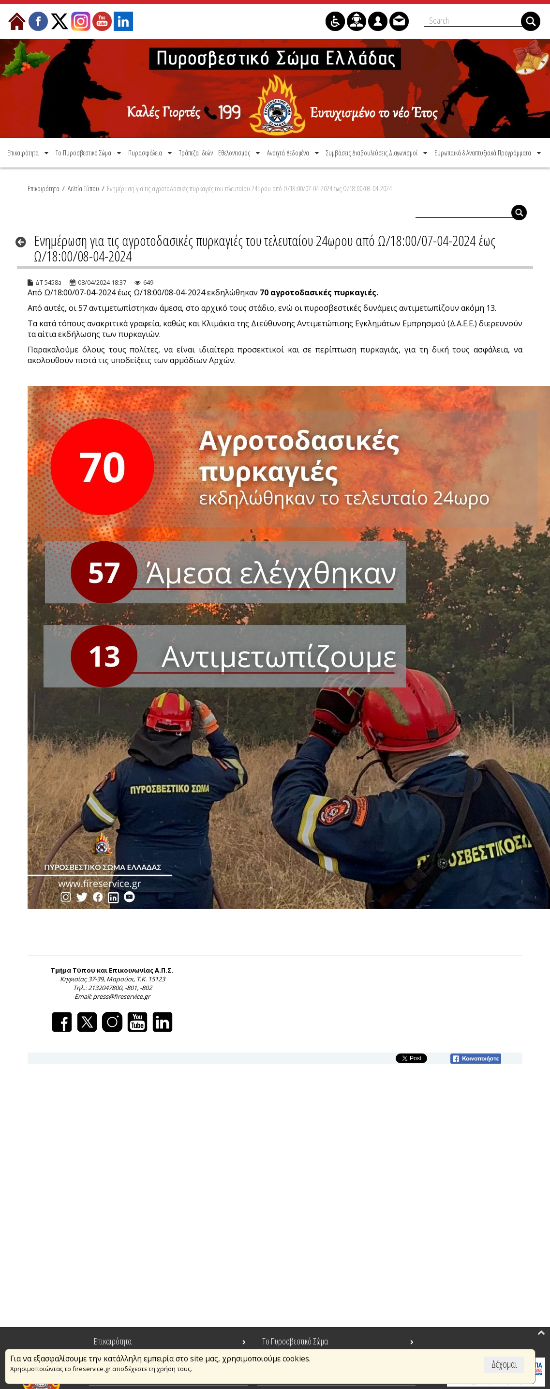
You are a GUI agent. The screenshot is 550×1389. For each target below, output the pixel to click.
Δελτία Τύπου (83, 188)
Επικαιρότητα (43, 188)
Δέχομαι (504, 1364)
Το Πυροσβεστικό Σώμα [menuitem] (295, 1341)
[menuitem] (28, 152)
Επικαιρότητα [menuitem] (113, 1341)
